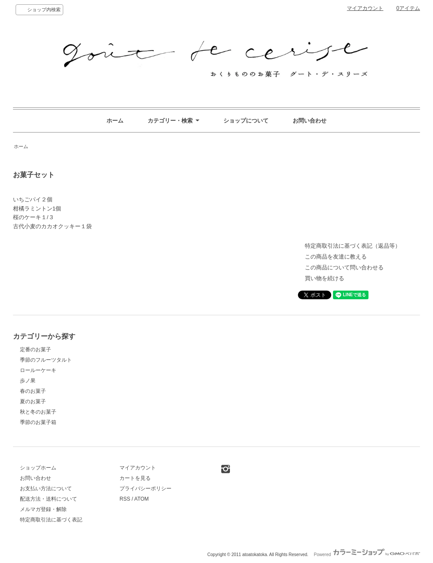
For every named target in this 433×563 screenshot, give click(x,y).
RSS (125, 499)
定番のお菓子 (35, 349)
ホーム (115, 120)
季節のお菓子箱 (38, 422)
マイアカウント (365, 8)
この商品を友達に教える (336, 256)
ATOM (141, 499)
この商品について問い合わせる (344, 267)
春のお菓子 (33, 391)
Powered (367, 554)
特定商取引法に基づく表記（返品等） (353, 246)
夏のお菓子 (33, 401)
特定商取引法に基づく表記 (51, 520)
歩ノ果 (28, 381)
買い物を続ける (324, 278)
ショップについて (245, 120)
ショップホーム (38, 468)
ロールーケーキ (38, 370)
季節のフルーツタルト (46, 360)
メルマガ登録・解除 (43, 509)
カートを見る (135, 478)
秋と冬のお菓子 (38, 412)
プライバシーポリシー (145, 488)
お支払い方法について (46, 488)
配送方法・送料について (48, 499)
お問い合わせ (309, 120)
